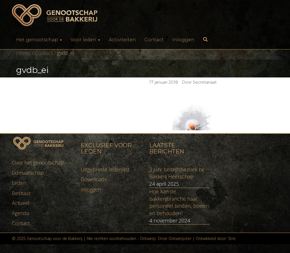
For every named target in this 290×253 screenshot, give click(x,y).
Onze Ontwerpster (174, 238)
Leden (19, 183)
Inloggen (183, 39)
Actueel (20, 203)
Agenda (20, 213)
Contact (154, 39)
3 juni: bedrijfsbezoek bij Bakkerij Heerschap (176, 173)
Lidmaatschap (28, 172)
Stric (232, 238)
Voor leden (85, 39)
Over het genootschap (38, 162)
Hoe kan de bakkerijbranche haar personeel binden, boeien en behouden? (179, 202)
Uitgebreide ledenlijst (105, 169)
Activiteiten (122, 39)
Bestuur (21, 193)
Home (23, 52)
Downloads (94, 179)
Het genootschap (39, 39)
